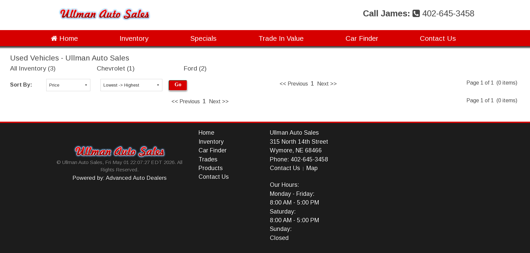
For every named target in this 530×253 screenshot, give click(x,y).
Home (64, 38)
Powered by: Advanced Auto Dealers (120, 178)
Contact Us (438, 38)
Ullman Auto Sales (294, 132)
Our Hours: (284, 184)
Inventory (134, 38)
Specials (203, 38)
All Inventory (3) (33, 68)
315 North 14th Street (299, 141)
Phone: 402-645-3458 (299, 159)
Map (312, 168)
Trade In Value (281, 38)
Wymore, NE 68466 (296, 150)
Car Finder (362, 38)
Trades (208, 159)
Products (211, 168)
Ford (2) (195, 68)
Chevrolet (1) (116, 68)
